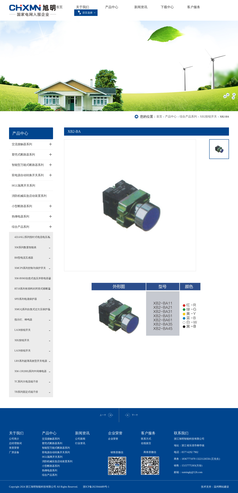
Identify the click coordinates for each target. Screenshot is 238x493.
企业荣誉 (113, 438)
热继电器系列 (32, 216)
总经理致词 (15, 443)
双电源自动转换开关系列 (32, 175)
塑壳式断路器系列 (32, 154)
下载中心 (167, 7)
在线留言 (146, 443)
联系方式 (146, 438)
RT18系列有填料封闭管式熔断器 (32, 288)
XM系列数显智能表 (25, 247)
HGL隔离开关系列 (23, 185)
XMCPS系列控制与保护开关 (30, 268)
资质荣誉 (14, 447)
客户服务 (193, 7)
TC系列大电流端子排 (26, 381)
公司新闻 (80, 438)
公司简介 (14, 438)
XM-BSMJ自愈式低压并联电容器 (32, 278)
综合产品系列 (188, 116)
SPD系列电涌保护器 (25, 299)
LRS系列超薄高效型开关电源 (30, 361)
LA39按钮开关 (22, 350)
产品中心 (111, 7)
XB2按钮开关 (208, 116)
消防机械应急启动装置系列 (29, 195)
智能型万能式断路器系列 (32, 164)
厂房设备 (14, 452)
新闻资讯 (140, 7)
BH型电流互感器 (23, 257)
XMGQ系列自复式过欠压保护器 (32, 309)
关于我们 (82, 7)
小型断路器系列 (32, 206)
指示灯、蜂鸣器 (23, 319)
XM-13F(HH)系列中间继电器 (30, 371)
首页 (59, 7)
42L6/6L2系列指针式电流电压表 (32, 237)
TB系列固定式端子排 (26, 392)
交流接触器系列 (32, 144)
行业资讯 (80, 443)
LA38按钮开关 (22, 330)
